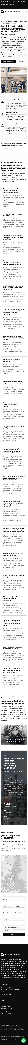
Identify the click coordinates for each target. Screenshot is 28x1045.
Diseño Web (4, 1039)
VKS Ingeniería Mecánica (10, 11)
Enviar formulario (14, 934)
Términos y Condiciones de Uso (9, 1011)
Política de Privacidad (6, 1008)
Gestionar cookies (16, 6)
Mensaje (5, 919)
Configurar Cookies (6, 1013)
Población (18, 912)
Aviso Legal (4, 1003)
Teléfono (17, 906)
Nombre (5, 899)
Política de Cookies (6, 1006)
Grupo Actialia (12, 1039)
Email (5, 906)
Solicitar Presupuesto (8, 61)
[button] (14, 874)
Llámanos (22, 61)
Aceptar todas (4, 6)
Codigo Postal (7, 912)
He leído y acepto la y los (15, 929)
